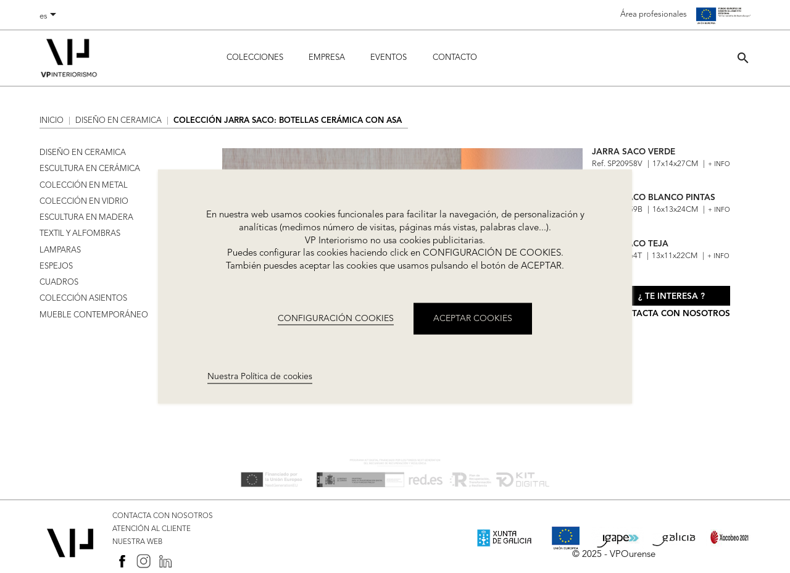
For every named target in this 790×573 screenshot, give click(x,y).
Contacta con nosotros (671, 314)
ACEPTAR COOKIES (472, 318)
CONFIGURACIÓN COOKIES (336, 318)
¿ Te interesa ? (671, 297)
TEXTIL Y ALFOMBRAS (80, 234)
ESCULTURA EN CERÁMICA (90, 169)
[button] (743, 58)
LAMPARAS (60, 250)
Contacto (455, 58)
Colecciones (255, 58)
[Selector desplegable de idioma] (50, 16)
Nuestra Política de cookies (259, 376)
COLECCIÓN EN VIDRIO (84, 202)
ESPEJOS (56, 266)
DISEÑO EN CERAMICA (83, 153)
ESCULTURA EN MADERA (86, 218)
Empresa (327, 58)
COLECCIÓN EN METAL (84, 186)
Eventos (388, 58)
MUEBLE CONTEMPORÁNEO (94, 315)
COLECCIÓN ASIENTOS (83, 299)
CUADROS (59, 282)
